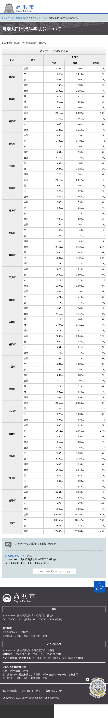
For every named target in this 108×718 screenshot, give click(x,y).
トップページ (8, 18)
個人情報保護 (10, 690)
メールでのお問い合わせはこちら (54, 571)
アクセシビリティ (31, 690)
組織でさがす (22, 18)
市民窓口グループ (39, 18)
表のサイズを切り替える (54, 50)
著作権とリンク (54, 690)
